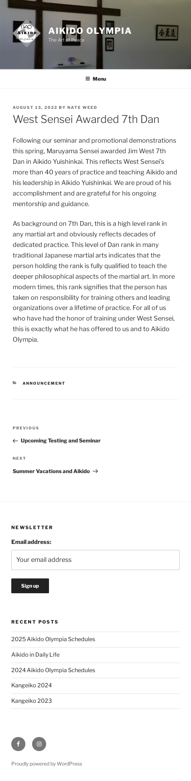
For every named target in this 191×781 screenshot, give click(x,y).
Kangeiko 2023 (31, 701)
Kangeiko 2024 (31, 685)
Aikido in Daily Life (35, 654)
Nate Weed (82, 107)
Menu (95, 79)
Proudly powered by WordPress (46, 764)
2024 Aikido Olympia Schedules (53, 670)
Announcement (44, 383)
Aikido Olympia (90, 31)
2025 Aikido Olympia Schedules (53, 639)
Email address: (31, 542)
